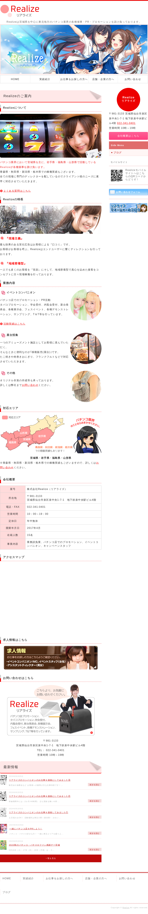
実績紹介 (44, 79)
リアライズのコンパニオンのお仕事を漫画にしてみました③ (39, 780)
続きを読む (95, 785)
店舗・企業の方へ (103, 79)
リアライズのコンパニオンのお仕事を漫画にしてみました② (39, 796)
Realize (126, 908)
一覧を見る (51, 858)
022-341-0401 (126, 123)
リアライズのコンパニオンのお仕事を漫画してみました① (38, 812)
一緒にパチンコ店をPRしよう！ (25, 829)
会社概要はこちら (128, 135)
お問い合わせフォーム (128, 192)
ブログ (117, 152)
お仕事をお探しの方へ (74, 79)
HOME (15, 79)
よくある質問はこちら (17, 191)
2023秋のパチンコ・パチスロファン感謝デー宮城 (34, 845)
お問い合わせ (133, 79)
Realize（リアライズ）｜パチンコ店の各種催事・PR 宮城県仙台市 (22, 11)
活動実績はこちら (14, 323)
